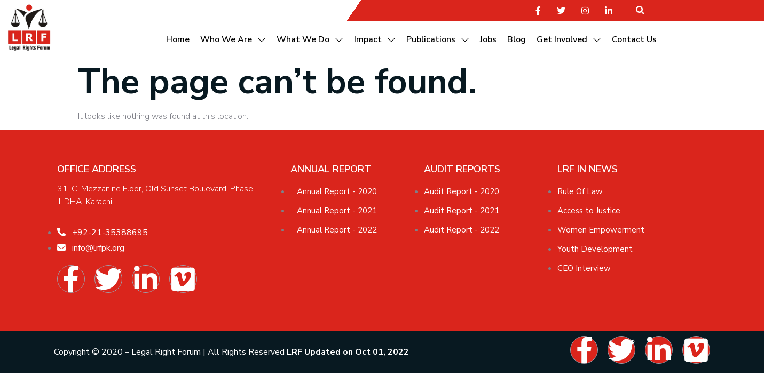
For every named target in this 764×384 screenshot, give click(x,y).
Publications (437, 39)
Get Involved (569, 39)
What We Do (310, 39)
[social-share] (538, 10)
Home (178, 39)
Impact (375, 39)
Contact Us (634, 39)
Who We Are (233, 39)
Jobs (488, 39)
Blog (516, 39)
